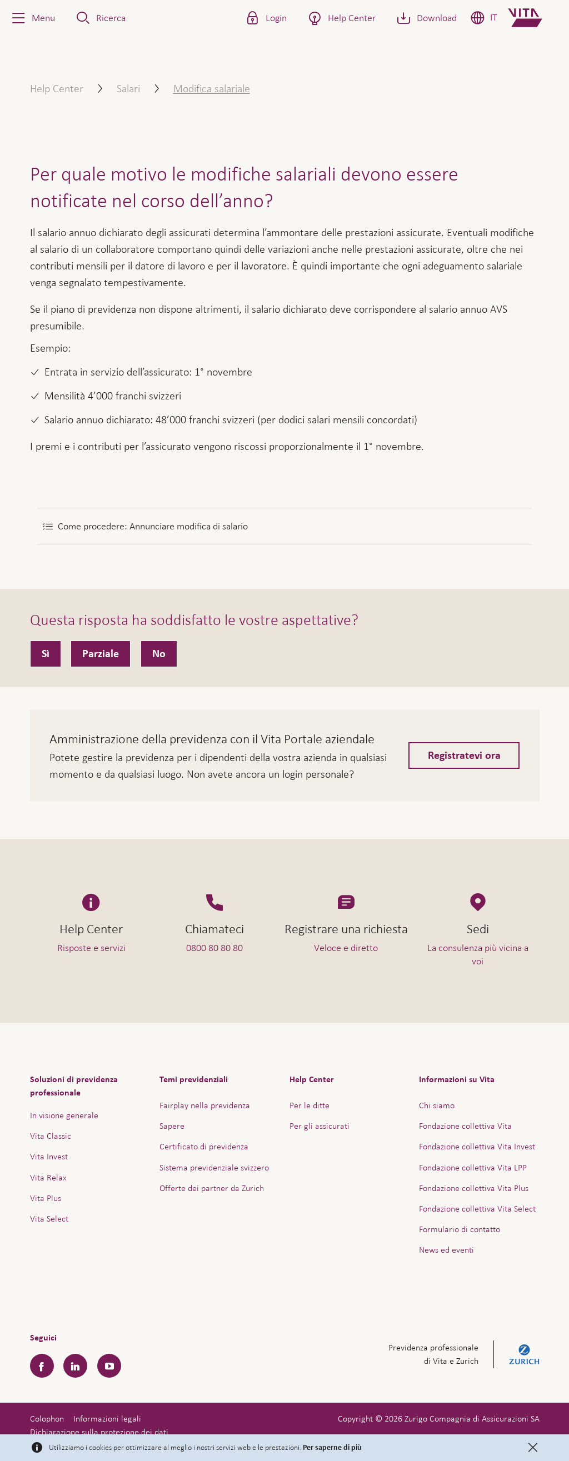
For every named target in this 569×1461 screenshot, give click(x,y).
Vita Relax (48, 1177)
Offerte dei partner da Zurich (211, 1188)
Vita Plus (45, 1198)
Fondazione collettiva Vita (465, 1125)
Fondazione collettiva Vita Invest (477, 1146)
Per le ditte (310, 1105)
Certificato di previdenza (203, 1146)
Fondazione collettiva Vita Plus (473, 1188)
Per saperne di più (332, 1448)
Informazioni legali (107, 1418)
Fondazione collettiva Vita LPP (473, 1167)
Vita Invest (49, 1156)
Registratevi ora (464, 755)
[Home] (534, 18)
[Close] (533, 1447)
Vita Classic (50, 1135)
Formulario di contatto (459, 1229)
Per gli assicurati (320, 1125)
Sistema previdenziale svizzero (214, 1167)
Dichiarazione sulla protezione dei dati (99, 1432)
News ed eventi (446, 1249)
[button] (32, 18)
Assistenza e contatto (476, 1425)
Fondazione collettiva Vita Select (477, 1208)
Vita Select (49, 1218)
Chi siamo (437, 1105)
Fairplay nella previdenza (204, 1105)
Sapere (171, 1125)
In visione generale (64, 1115)
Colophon (47, 1418)
